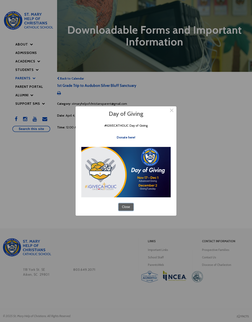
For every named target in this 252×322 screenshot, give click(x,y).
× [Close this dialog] (171, 111)
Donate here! (126, 137)
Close (126, 207)
